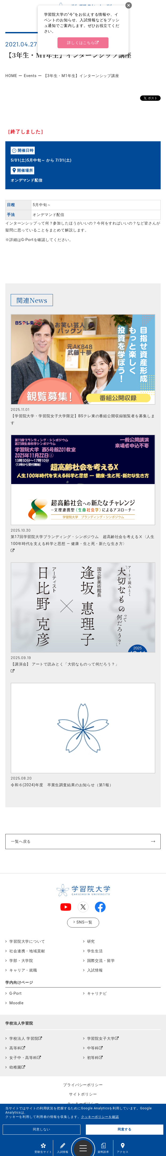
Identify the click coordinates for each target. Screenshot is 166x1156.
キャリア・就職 (23, 970)
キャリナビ (97, 993)
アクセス (122, 1148)
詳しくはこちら (81, 43)
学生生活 (95, 951)
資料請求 (103, 1148)
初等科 (93, 1057)
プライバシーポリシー (83, 1085)
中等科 (93, 1048)
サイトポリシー (83, 1094)
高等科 (15, 1048)
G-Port (15, 993)
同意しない (41, 1129)
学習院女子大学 (101, 1038)
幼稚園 (15, 1067)
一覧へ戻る (21, 841)
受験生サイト (43, 1148)
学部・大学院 (21, 960)
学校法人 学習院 (23, 1038)
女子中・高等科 (23, 1057)
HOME (11, 76)
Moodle (16, 1003)
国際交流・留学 (101, 960)
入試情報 (62, 1148)
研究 (91, 941)
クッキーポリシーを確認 (100, 1117)
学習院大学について (27, 941)
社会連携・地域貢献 (27, 951)
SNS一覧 (84, 922)
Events (30, 76)
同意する (124, 1129)
